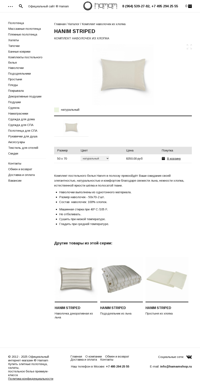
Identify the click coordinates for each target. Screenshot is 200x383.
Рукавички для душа (22, 136)
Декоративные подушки (24, 96)
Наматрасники (18, 113)
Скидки (13, 153)
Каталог (73, 24)
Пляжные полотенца (22, 34)
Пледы (13, 85)
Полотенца (16, 23)
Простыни (15, 79)
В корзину (174, 158)
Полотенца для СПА (22, 130)
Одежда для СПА (20, 125)
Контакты (14, 163)
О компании (93, 356)
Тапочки (14, 45)
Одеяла (13, 107)
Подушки (14, 102)
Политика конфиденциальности (30, 378)
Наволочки (16, 68)
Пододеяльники (19, 73)
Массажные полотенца (24, 28)
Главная (60, 24)
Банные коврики (19, 51)
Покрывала (16, 90)
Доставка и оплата (21, 175)
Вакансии (14, 180)
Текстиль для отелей (23, 147)
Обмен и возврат (20, 169)
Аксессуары (16, 142)
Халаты (13, 40)
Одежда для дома (21, 119)
